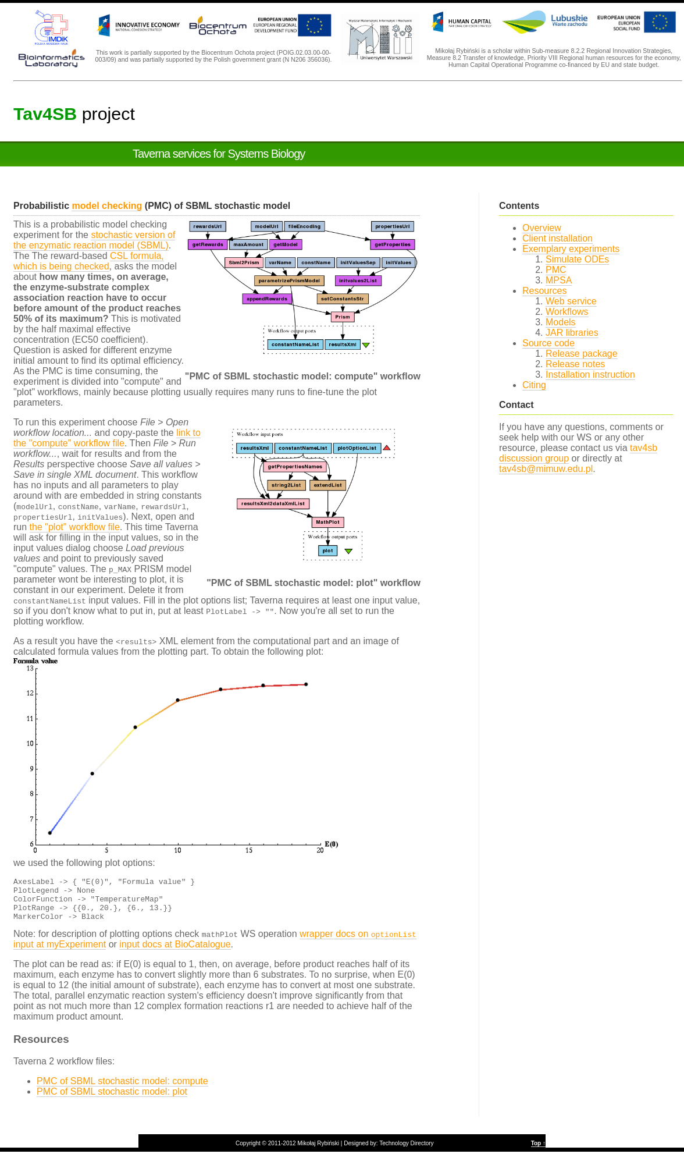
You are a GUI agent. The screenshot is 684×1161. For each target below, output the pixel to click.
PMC (556, 270)
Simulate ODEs (577, 259)
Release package (582, 353)
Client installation (557, 238)
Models (561, 322)
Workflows (567, 312)
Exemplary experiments (570, 249)
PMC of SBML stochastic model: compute (122, 1090)
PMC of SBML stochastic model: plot (112, 1100)
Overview (541, 228)
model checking (107, 206)
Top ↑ (538, 1152)
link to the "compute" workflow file (107, 438)
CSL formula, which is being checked (88, 261)
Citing (534, 385)
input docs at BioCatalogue (174, 953)
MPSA (559, 280)
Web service (571, 301)
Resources (544, 291)
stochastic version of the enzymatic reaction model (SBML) (94, 240)
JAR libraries (572, 333)
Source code (548, 343)
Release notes (575, 364)
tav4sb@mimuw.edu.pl (546, 469)
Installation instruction (590, 374)
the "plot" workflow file (75, 527)
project (74, 113)
